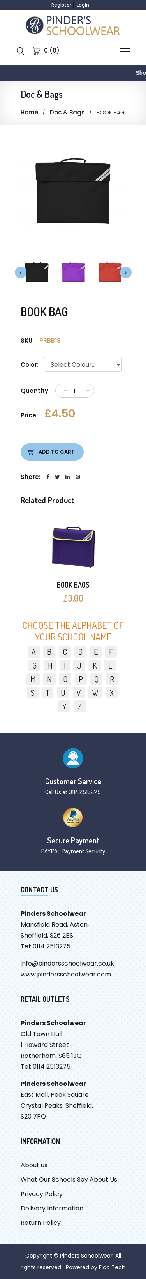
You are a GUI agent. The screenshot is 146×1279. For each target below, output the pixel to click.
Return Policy (41, 1222)
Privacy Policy (42, 1193)
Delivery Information (52, 1208)
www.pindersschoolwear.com (66, 974)
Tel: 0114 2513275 (45, 946)
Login (83, 5)
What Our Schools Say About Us (69, 1179)
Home (29, 112)
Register (61, 5)
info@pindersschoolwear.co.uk (67, 963)
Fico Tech (112, 1267)
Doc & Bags (67, 112)
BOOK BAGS (73, 585)
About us (34, 1165)
